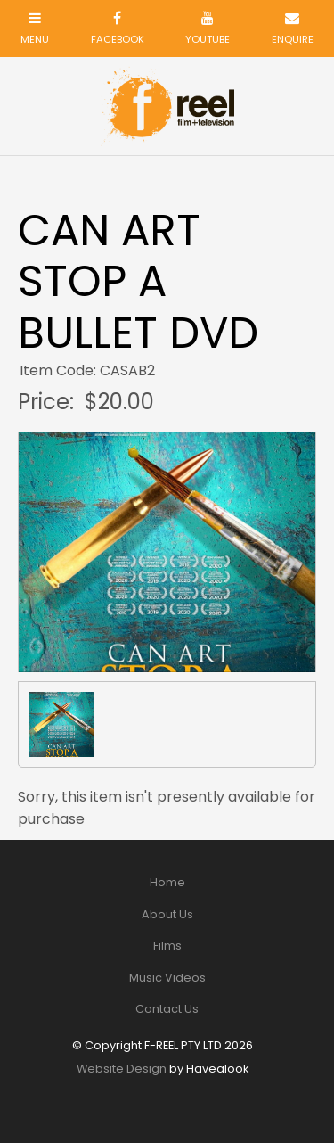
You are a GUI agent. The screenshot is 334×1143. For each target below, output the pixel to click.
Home (167, 882)
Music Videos (167, 977)
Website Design (122, 1068)
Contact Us (167, 1008)
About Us (167, 914)
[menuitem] (167, 883)
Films (167, 945)
